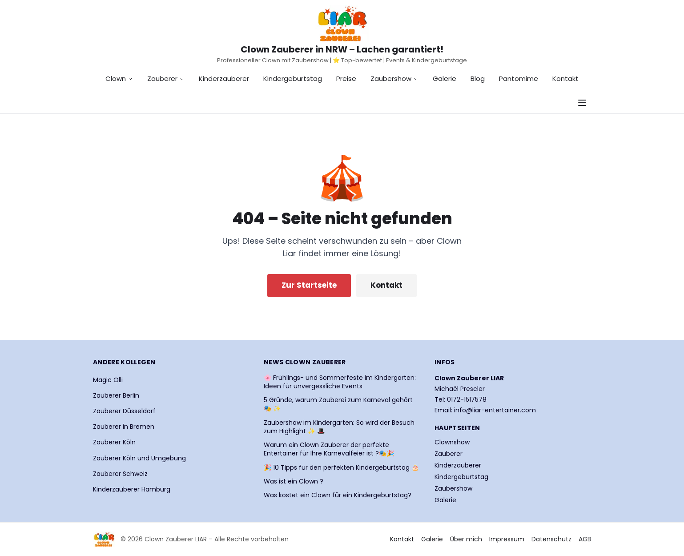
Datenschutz (551, 539)
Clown (119, 78)
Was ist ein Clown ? (293, 481)
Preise (346, 78)
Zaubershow (394, 78)
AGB (585, 539)
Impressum (506, 539)
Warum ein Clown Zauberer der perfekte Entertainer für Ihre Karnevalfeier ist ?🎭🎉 (329, 449)
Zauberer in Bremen (123, 426)
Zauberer (166, 78)
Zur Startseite (309, 285)
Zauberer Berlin (116, 395)
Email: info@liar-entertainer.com (485, 410)
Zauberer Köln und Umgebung (139, 458)
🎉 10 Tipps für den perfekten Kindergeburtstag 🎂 (341, 467)
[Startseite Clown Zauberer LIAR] (342, 23)
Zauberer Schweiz (120, 473)
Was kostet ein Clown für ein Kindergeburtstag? (337, 495)
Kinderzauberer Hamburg (131, 489)
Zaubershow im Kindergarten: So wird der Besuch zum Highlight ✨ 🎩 (339, 427)
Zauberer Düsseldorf (124, 411)
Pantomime (518, 78)
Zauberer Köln (114, 442)
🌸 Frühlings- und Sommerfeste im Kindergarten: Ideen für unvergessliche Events (340, 382)
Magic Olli (108, 379)
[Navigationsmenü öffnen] (582, 103)
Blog (478, 78)
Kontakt (565, 78)
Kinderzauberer (224, 78)
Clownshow (452, 442)
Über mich (466, 539)
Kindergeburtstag (292, 78)
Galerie (444, 78)
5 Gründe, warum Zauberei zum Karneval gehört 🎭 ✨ (338, 404)
